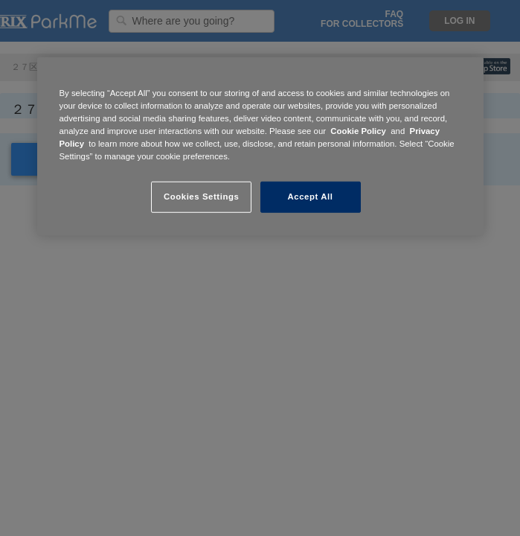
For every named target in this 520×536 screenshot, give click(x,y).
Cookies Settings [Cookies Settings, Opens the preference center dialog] (201, 196)
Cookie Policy (358, 131)
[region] (260, 146)
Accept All (310, 196)
